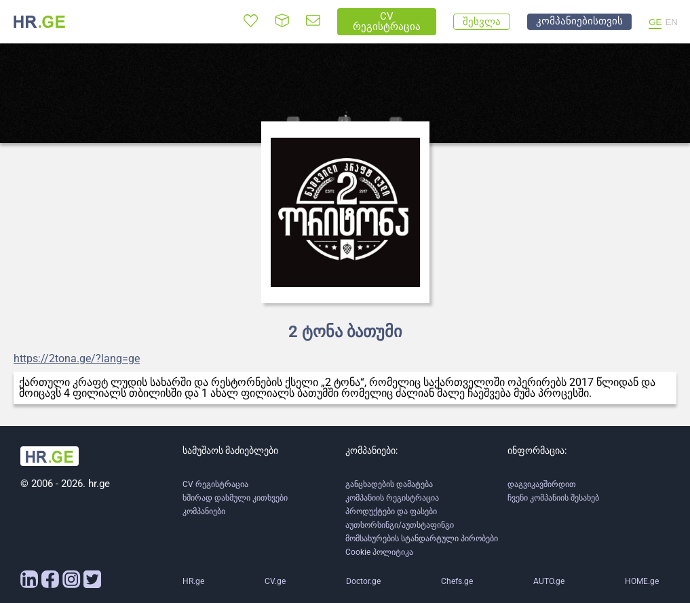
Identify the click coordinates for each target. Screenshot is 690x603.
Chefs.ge (457, 581)
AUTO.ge (548, 581)
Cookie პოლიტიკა (379, 552)
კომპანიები (204, 511)
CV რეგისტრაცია (215, 484)
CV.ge (275, 581)
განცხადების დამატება (389, 484)
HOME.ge (642, 581)
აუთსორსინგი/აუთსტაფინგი (399, 525)
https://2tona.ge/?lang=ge (77, 358)
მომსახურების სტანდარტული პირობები (421, 538)
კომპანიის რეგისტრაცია (392, 498)
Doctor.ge (363, 581)
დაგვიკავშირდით (541, 484)
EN (671, 22)
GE (655, 22)
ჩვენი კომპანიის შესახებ (553, 498)
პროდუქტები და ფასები (391, 511)
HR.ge (193, 581)
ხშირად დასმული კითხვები (235, 498)
